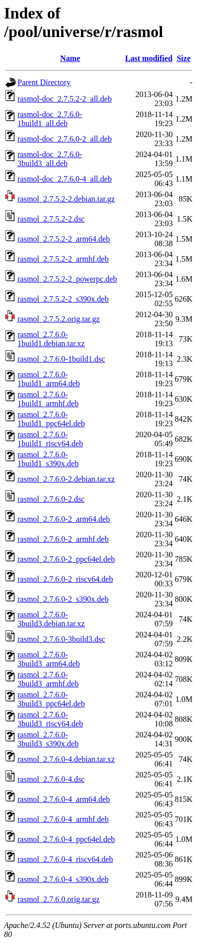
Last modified (148, 58)
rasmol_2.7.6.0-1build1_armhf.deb (48, 399)
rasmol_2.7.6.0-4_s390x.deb (63, 879)
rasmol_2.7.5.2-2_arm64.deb (64, 239)
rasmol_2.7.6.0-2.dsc (51, 499)
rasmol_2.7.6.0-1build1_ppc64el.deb (51, 419)
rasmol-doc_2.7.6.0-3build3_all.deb (50, 159)
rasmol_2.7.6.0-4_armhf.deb (63, 819)
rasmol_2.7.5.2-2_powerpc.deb (67, 279)
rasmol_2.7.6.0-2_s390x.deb (63, 599)
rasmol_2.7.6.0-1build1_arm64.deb (49, 379)
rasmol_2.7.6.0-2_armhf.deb (63, 539)
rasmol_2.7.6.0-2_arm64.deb (64, 519)
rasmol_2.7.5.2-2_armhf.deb (63, 259)
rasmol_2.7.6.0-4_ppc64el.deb (66, 839)
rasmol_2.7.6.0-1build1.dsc (61, 359)
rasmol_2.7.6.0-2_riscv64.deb (65, 579)
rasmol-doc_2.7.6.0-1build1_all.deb (50, 119)
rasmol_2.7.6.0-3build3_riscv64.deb (50, 719)
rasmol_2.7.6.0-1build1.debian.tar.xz (51, 339)
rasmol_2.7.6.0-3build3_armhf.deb (48, 679)
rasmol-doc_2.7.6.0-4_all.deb (65, 179)
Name (70, 58)
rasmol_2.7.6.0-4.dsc (51, 779)
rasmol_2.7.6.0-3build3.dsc (61, 639)
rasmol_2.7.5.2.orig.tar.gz (59, 319)
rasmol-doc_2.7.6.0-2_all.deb (65, 139)
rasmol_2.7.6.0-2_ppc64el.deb (66, 559)
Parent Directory (44, 82)
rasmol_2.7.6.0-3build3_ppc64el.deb (51, 699)
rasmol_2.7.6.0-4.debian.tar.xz (66, 759)
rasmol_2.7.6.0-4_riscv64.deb (65, 859)
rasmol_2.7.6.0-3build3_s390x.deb (48, 739)
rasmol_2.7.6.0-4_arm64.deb (64, 799)
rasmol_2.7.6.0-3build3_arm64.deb (49, 659)
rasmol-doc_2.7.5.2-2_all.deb (65, 99)
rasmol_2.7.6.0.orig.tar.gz (59, 899)
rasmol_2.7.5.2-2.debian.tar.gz (66, 199)
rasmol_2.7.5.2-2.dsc (51, 219)
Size (183, 58)
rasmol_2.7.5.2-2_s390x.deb (63, 299)
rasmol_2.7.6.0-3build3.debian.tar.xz (51, 619)
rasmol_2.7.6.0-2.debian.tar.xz (66, 479)
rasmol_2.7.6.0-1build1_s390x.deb (48, 459)
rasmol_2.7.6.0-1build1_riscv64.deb (50, 439)
